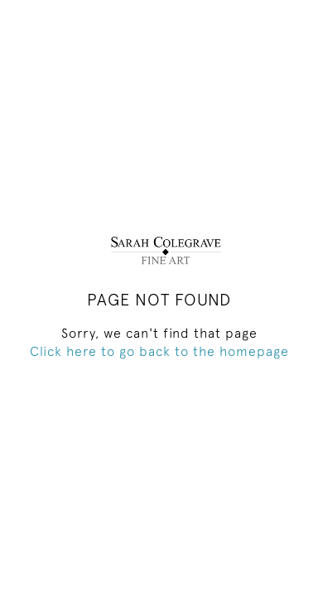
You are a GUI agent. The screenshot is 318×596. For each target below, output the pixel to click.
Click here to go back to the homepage (159, 351)
